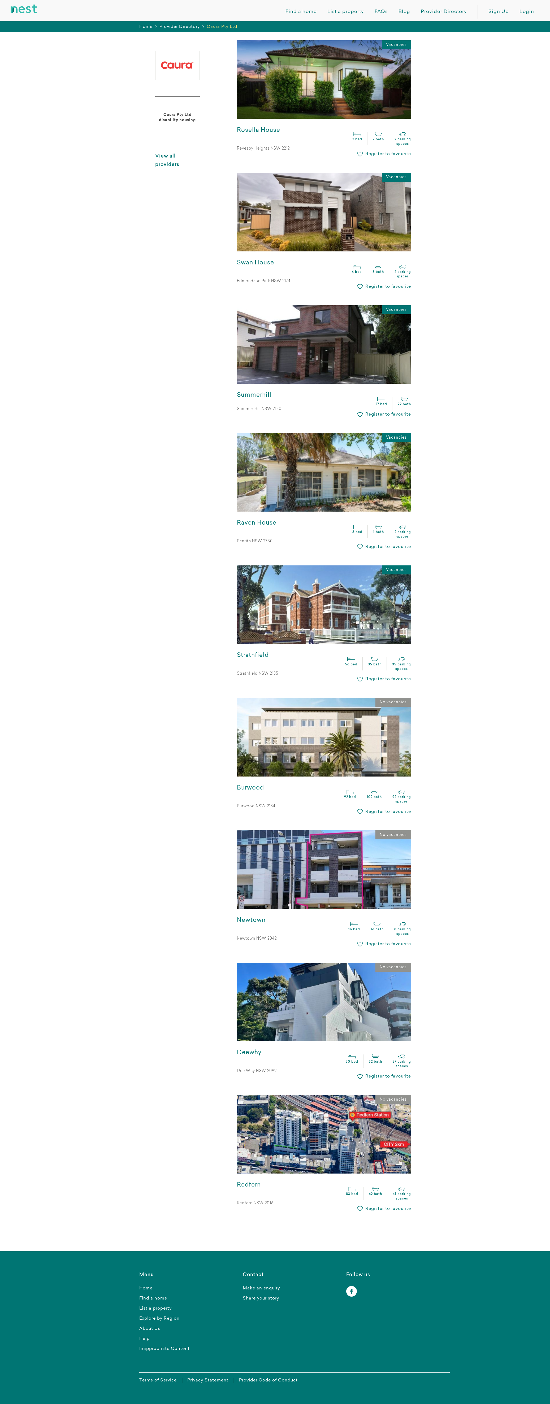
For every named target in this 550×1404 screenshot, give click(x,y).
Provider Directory (179, 27)
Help (144, 1339)
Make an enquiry (261, 1288)
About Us (149, 1329)
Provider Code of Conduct (268, 1380)
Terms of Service (158, 1380)
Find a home (153, 1298)
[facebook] (351, 1291)
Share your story (261, 1298)
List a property (155, 1308)
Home (146, 27)
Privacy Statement (207, 1380)
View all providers (167, 160)
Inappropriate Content (164, 1349)
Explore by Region (159, 1318)
